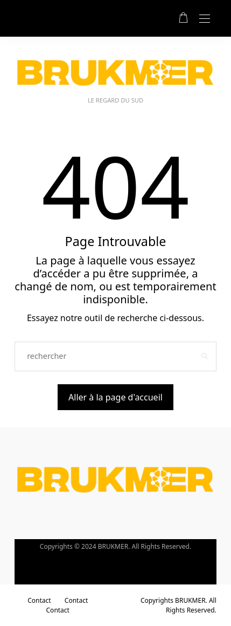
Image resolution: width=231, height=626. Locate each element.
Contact (39, 600)
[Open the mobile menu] (204, 19)
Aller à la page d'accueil (115, 397)
